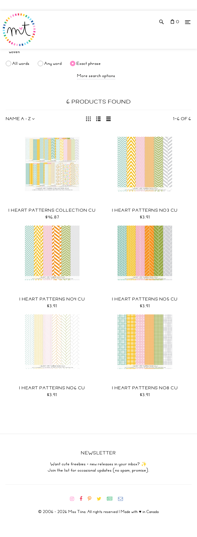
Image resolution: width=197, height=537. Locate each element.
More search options (96, 75)
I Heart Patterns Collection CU (52, 210)
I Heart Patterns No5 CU (145, 299)
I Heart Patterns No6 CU (52, 388)
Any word (53, 63)
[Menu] (187, 22)
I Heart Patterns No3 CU (145, 210)
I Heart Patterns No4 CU (52, 299)
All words (21, 63)
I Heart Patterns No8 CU (145, 388)
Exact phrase (89, 63)
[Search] (98, 51)
